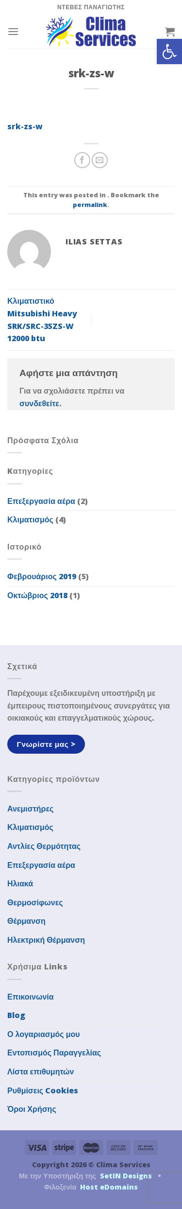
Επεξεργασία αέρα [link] (41, 501)
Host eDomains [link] (109, 1187)
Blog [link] (16, 1015)
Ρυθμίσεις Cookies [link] (42, 1090)
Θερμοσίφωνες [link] (35, 902)
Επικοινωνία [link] (30, 996)
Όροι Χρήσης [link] (31, 1109)
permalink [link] (90, 204)
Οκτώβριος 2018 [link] (37, 595)
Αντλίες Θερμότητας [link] (44, 846)
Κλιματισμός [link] (30, 519)
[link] (169, 51)
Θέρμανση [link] (26, 920)
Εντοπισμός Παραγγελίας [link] (54, 1052)
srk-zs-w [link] (25, 126)
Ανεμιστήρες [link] (30, 808)
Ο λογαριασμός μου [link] (43, 1034)
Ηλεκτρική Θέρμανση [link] (46, 939)
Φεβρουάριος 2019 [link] (41, 576)
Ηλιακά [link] (20, 883)
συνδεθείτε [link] (39, 403)
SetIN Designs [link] (126, 1175)
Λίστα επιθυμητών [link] (40, 1071)
